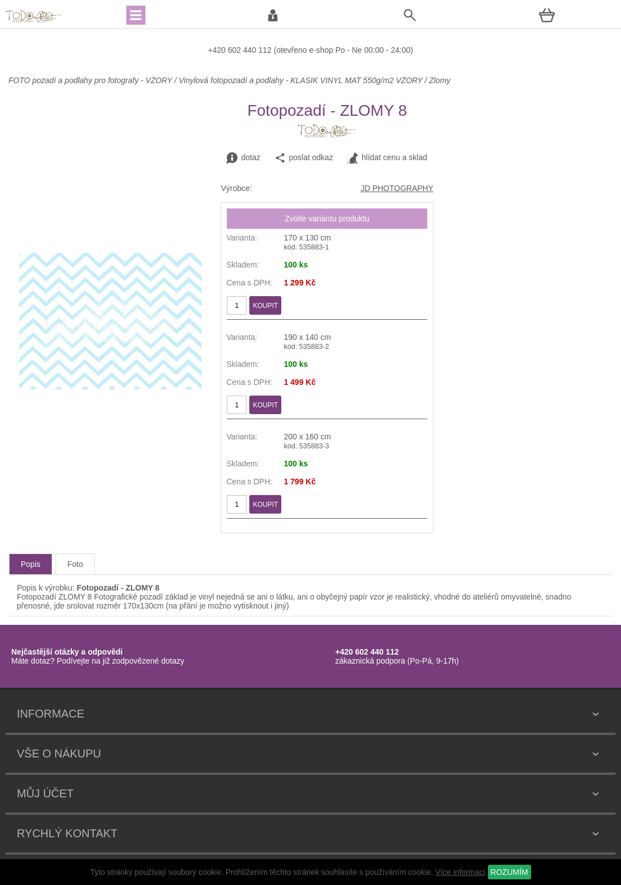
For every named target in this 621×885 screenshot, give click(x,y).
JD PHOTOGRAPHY (396, 188)
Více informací (460, 872)
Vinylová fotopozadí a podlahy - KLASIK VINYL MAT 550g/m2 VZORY (300, 80)
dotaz (243, 158)
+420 (217, 50)
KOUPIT (265, 306)
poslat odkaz (304, 158)
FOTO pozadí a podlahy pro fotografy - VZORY (91, 80)
